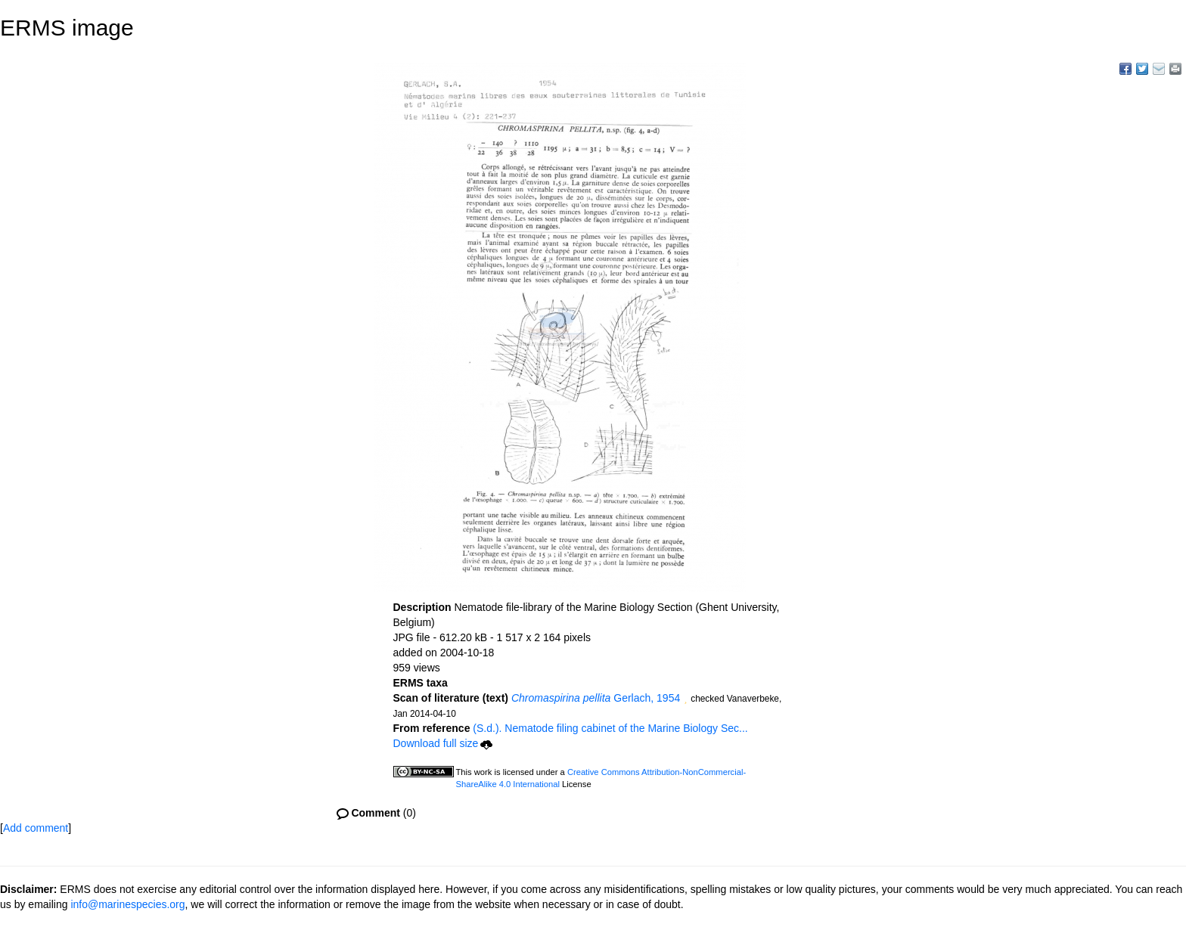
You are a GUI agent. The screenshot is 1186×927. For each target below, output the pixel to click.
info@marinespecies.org (127, 904)
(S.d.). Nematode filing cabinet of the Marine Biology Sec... (610, 728)
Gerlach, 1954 (595, 698)
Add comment (35, 828)
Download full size (443, 743)
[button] (685, 699)
